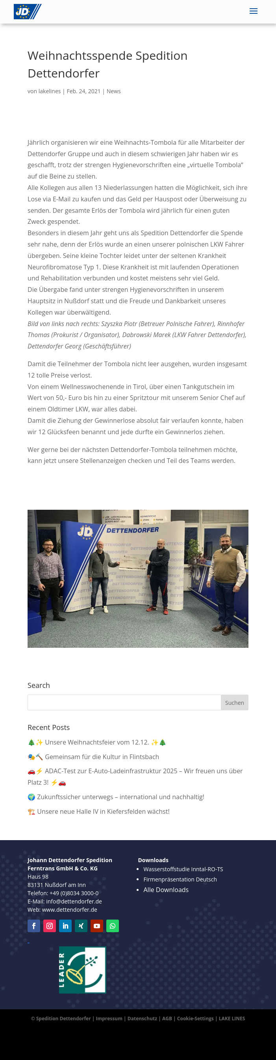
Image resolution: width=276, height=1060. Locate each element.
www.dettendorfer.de (69, 909)
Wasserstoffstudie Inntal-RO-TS (183, 869)
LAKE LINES (232, 1018)
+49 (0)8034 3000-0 (74, 893)
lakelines (50, 91)
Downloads (153, 860)
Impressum (109, 1018)
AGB (167, 1018)
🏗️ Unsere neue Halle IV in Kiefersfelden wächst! (99, 811)
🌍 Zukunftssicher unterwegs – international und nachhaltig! (116, 797)
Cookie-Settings (195, 1018)
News (114, 91)
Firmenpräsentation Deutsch (180, 879)
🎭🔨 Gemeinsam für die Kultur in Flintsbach (93, 756)
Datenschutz (142, 1018)
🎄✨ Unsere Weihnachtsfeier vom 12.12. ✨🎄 (97, 742)
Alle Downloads (166, 889)
